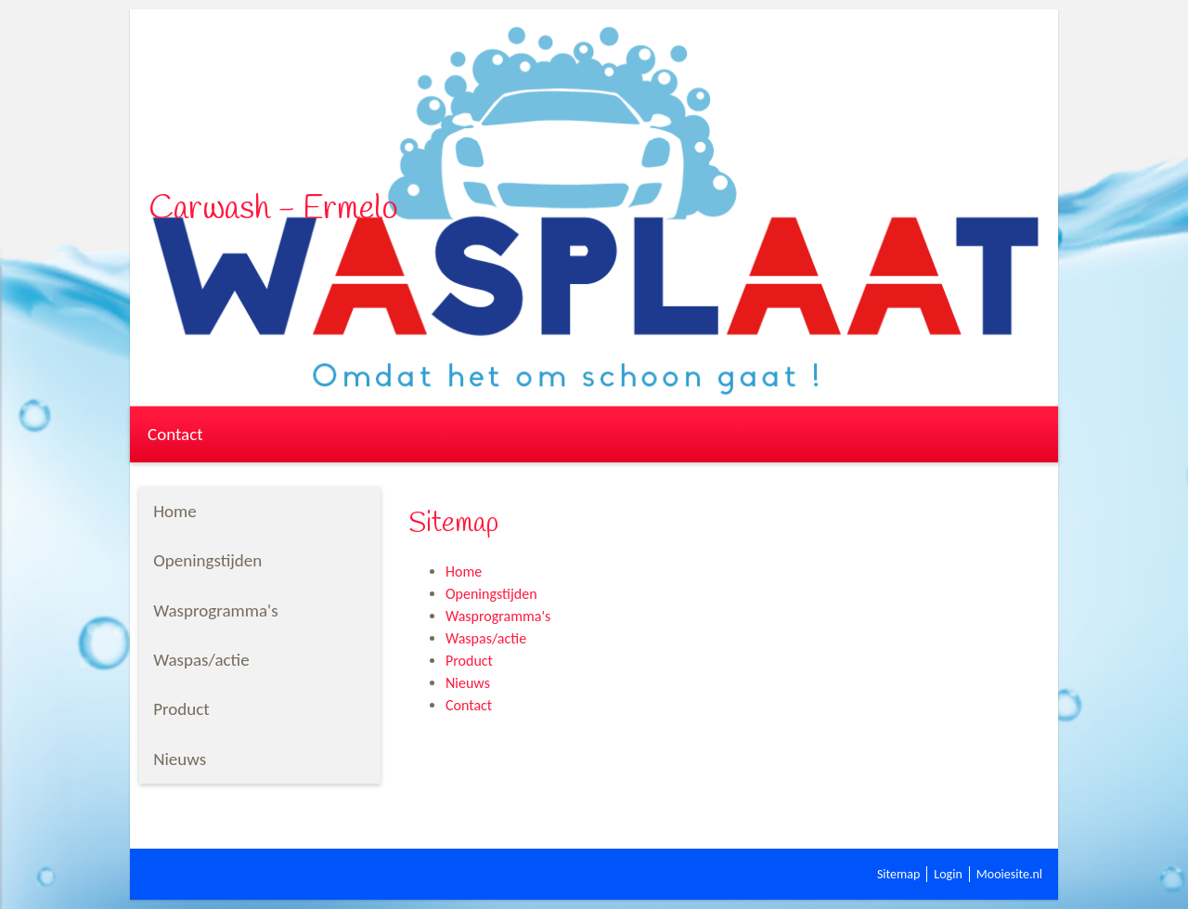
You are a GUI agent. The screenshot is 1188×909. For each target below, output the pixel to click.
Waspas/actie (486, 638)
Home (464, 571)
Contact (175, 434)
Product (469, 660)
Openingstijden (491, 594)
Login (948, 874)
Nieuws (468, 683)
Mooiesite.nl (1009, 874)
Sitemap (898, 874)
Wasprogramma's (498, 616)
